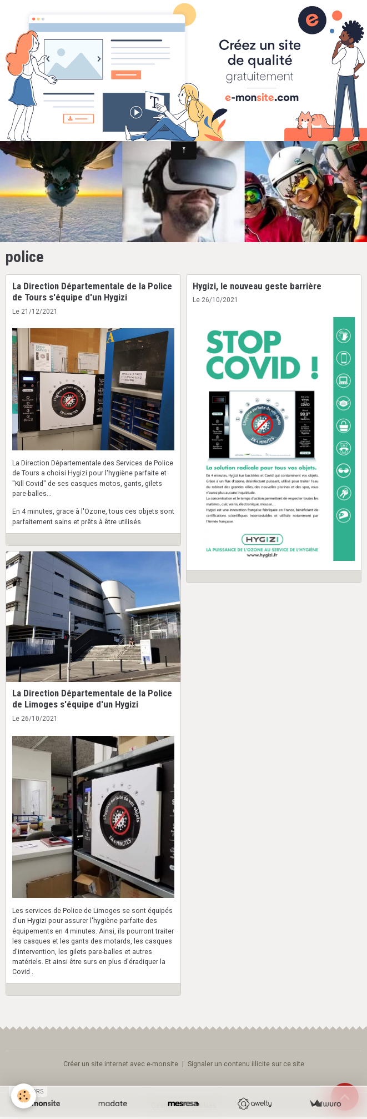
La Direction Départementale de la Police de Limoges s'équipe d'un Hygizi (92, 699)
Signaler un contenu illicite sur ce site (246, 1064)
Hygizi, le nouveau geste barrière (257, 286)
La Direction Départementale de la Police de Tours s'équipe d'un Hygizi (92, 291)
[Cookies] (23, 1095)
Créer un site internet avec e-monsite (120, 1064)
